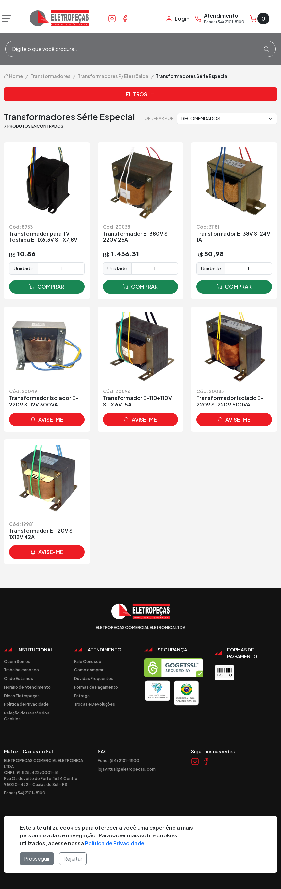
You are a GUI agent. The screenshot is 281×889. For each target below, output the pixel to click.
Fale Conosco (87, 661)
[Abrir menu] (5, 18)
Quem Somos (17, 661)
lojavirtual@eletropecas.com (127, 769)
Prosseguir (37, 858)
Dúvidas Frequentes (93, 678)
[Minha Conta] (178, 19)
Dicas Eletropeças (22, 695)
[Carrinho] (259, 18)
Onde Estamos (18, 678)
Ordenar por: (159, 118)
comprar (46, 287)
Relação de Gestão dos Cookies (26, 715)
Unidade (23, 268)
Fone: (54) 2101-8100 (24, 792)
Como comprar (88, 669)
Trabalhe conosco (21, 669)
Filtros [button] (140, 94)
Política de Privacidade (114, 843)
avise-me (46, 419)
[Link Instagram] (112, 18)
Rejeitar (72, 858)
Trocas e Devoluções (94, 704)
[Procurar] (266, 49)
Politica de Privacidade (26, 704)
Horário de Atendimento (27, 687)
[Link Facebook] (125, 18)
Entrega (82, 695)
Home (13, 76)
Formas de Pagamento (96, 687)
